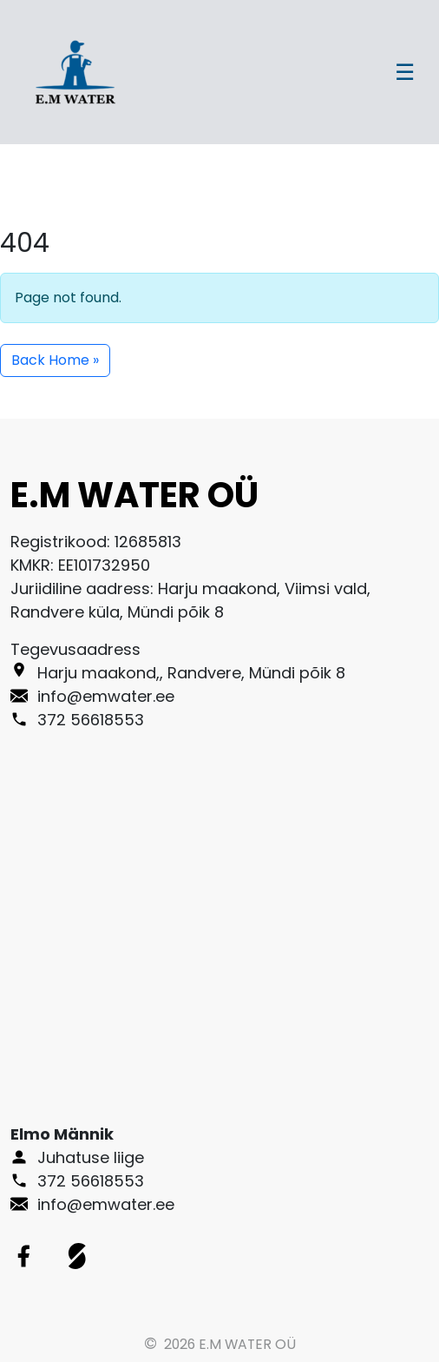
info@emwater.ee (105, 1204)
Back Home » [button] (55, 360)
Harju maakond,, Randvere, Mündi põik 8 (191, 673)
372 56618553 (90, 1181)
